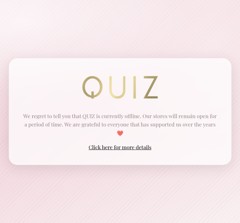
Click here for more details (120, 147)
